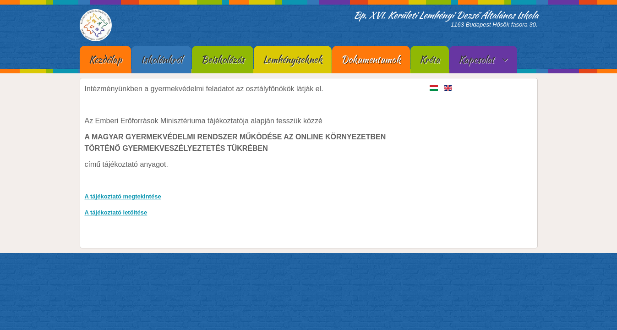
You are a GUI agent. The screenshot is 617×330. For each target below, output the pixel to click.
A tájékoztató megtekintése (123, 196)
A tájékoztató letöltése (116, 212)
